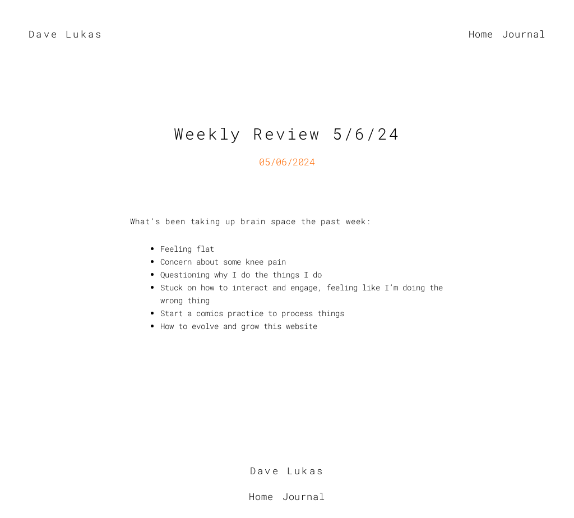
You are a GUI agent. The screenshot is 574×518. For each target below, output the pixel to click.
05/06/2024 (287, 161)
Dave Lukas (66, 33)
